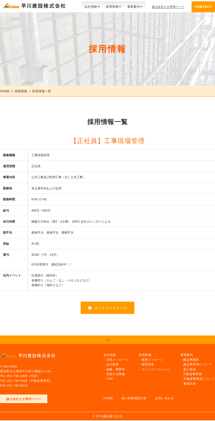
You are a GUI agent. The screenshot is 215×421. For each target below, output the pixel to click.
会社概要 (112, 363)
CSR (109, 377)
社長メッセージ (117, 358)
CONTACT (203, 5)
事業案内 (131, 5)
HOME (108, 397)
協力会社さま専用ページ (167, 5)
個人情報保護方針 (134, 397)
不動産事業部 (192, 372)
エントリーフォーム (110, 306)
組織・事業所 (115, 368)
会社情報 (88, 5)
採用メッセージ (152, 358)
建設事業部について (197, 363)
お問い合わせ (164, 397)
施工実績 (189, 368)
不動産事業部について (199, 377)
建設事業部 (191, 358)
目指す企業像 (115, 372)
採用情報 (109, 5)
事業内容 (189, 382)
